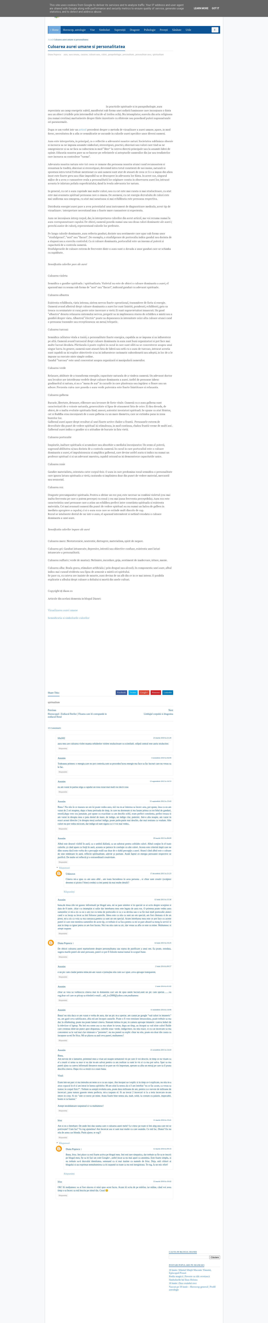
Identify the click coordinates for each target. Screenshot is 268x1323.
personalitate (129, 54)
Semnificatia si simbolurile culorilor (69, 664)
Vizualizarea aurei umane (63, 656)
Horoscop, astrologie (74, 29)
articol (83, 133)
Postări (174, 198)
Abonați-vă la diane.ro (177, 482)
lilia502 (62, 784)
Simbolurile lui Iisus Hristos (182, 68)
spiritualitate (54, 58)
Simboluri (104, 29)
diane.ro (67, 1319)
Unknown (71, 930)
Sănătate (177, 29)
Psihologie (150, 29)
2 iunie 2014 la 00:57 (151, 1022)
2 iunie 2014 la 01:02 (151, 1043)
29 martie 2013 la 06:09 (150, 891)
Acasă (51, 39)
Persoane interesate (193, 482)
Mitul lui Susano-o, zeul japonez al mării (189, 406)
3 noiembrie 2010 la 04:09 (149, 807)
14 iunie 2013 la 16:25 (150, 999)
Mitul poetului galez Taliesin (182, 352)
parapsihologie (115, 54)
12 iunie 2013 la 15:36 (150, 956)
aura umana (75, 54)
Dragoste (135, 29)
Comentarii (177, 204)
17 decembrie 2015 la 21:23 (148, 930)
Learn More (201, 8)
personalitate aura (144, 54)
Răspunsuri (65, 924)
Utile (188, 29)
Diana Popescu (65, 999)
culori (104, 54)
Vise (92, 29)
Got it (215, 8)
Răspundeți (63, 798)
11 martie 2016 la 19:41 (150, 1180)
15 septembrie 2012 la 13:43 (148, 851)
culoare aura (95, 54)
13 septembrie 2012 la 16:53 (148, 831)
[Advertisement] (77, 87)
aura (66, 54)
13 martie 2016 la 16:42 (150, 1244)
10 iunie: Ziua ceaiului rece (182, 71)
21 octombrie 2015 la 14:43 (148, 1109)
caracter (85, 54)
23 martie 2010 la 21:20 (150, 784)
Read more (187, 361)
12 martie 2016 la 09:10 (150, 1208)
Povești (164, 29)
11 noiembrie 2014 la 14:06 (148, 1066)
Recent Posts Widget (174, 472)
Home (55, 29)
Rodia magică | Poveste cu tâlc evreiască (188, 64)
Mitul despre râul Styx (179, 459)
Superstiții (120, 29)
